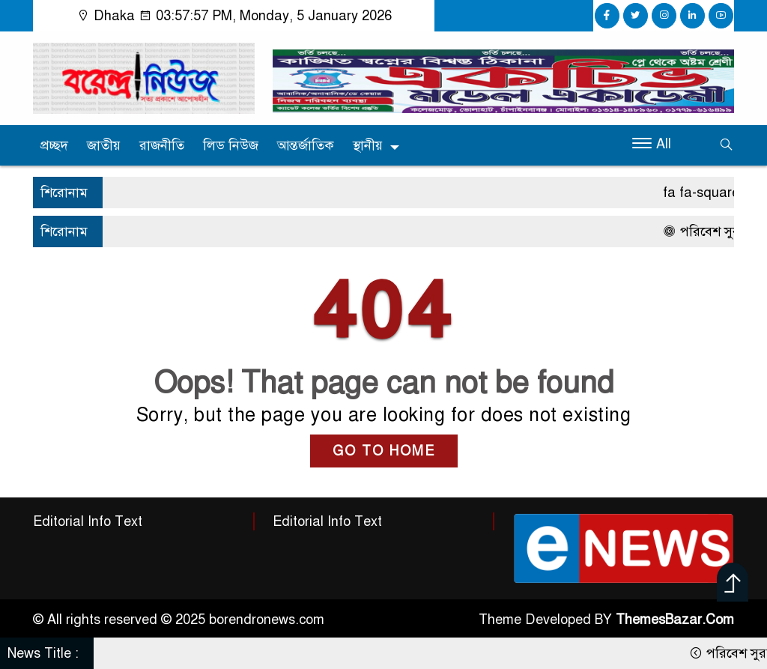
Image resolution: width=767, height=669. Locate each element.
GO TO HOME (384, 451)
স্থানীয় (368, 145)
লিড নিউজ (230, 145)
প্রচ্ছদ (54, 145)
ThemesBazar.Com (675, 619)
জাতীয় (104, 145)
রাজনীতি (161, 145)
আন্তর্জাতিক (305, 145)
